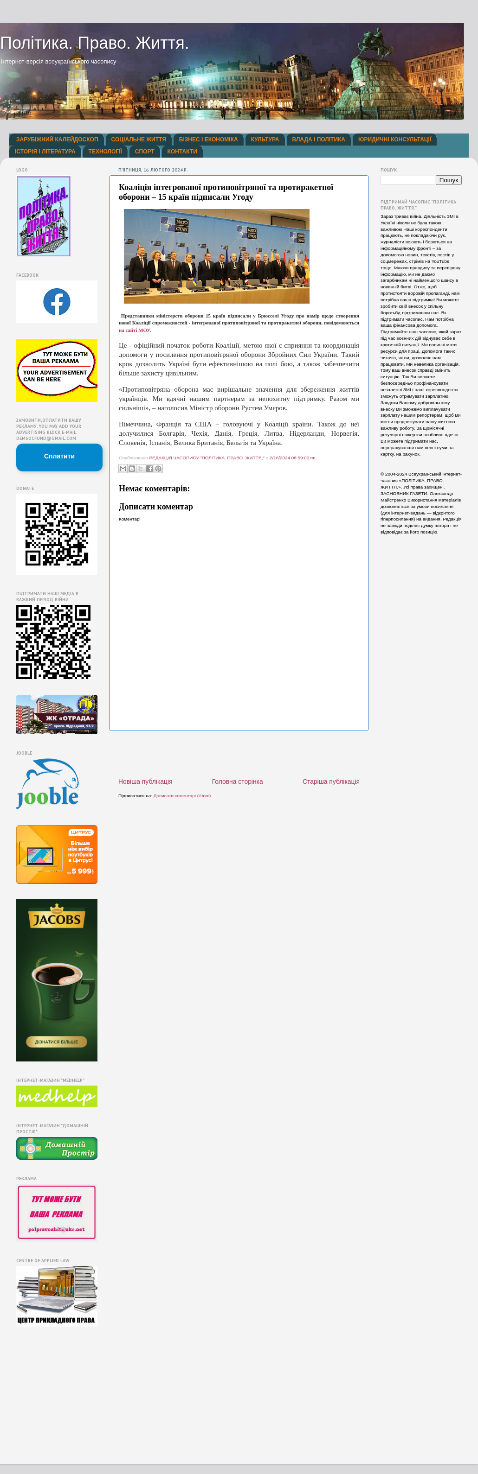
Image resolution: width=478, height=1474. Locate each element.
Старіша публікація (331, 781)
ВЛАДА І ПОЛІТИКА (318, 139)
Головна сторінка (237, 781)
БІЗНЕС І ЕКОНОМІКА (208, 139)
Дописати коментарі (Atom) (182, 795)
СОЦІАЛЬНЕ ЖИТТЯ (138, 139)
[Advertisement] (239, 754)
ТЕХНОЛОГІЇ (105, 151)
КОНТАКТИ (182, 151)
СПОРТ (145, 151)
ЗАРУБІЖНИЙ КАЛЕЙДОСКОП (57, 139)
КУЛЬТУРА (265, 139)
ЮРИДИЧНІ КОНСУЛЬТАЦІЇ (394, 139)
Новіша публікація (145, 781)
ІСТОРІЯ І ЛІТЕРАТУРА (45, 151)
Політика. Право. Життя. (94, 42)
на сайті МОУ (134, 330)
